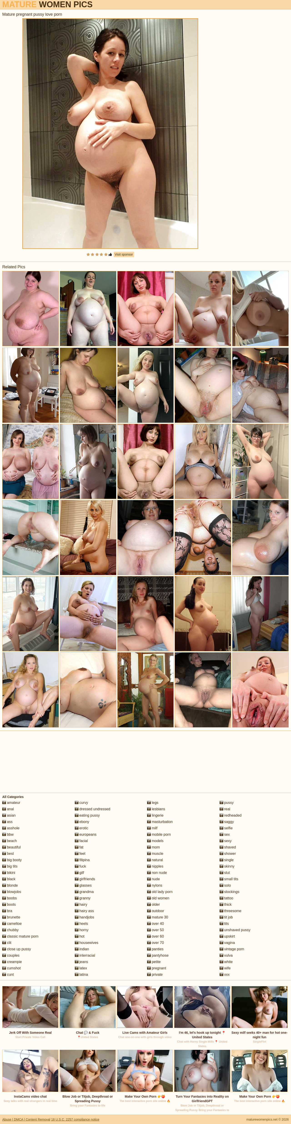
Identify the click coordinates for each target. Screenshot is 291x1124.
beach (9, 841)
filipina (82, 860)
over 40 (155, 924)
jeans (81, 962)
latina (81, 974)
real (225, 809)
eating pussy (87, 815)
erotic (81, 828)
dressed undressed (92, 809)
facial (81, 841)
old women (158, 898)
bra (7, 911)
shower (228, 854)
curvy (81, 803)
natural (155, 860)
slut (225, 873)
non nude (157, 873)
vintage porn (232, 949)
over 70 (155, 943)
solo (225, 885)
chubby (10, 930)
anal (8, 809)
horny (81, 930)
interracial (85, 955)
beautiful (11, 847)
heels (81, 924)
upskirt (227, 936)
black (8, 879)
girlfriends (85, 879)
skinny (227, 866)
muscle (155, 854)
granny (82, 898)
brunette (11, 917)
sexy (226, 841)
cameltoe (12, 924)
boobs (9, 898)
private (155, 974)
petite (154, 962)
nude (153, 879)
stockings (229, 892)
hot (80, 936)
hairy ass (84, 911)
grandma (84, 892)
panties (155, 949)
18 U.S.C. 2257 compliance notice (75, 1119)
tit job (226, 917)
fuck (80, 866)
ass (7, 822)
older (153, 904)
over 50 (155, 930)
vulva (226, 955)
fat (79, 847)
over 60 (155, 936)
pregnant (156, 968)
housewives (86, 943)
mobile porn (159, 834)
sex (225, 834)
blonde (10, 885)
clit (6, 943)
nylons (154, 885)
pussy (227, 803)
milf (152, 828)
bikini (8, 873)
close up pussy (16, 949)
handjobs (84, 917)
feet (80, 854)
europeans (86, 834)
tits (224, 924)
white (226, 962)
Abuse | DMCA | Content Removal (26, 1119)
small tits (229, 879)
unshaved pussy (235, 930)
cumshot (11, 968)
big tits (10, 866)
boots (9, 904)
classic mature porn (20, 936)
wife (225, 968)
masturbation (160, 822)
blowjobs (11, 892)
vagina (227, 943)
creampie (12, 962)
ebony (82, 822)
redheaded (231, 815)
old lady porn (160, 892)
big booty (12, 860)
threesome (230, 911)
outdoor (155, 911)
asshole (11, 828)
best (8, 854)
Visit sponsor (124, 254)
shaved (228, 847)
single (227, 860)
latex (81, 968)
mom (153, 847)
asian (9, 815)
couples (11, 955)
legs (152, 803)
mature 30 (157, 917)
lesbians (156, 809)
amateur (11, 803)
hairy (81, 904)
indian (82, 949)
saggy (227, 822)
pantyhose (157, 955)
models (155, 841)
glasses (83, 885)
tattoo (226, 898)
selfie (226, 828)
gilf (79, 873)
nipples (155, 866)
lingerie (155, 815)
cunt (8, 974)
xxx (225, 974)
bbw (8, 834)
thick (226, 904)
